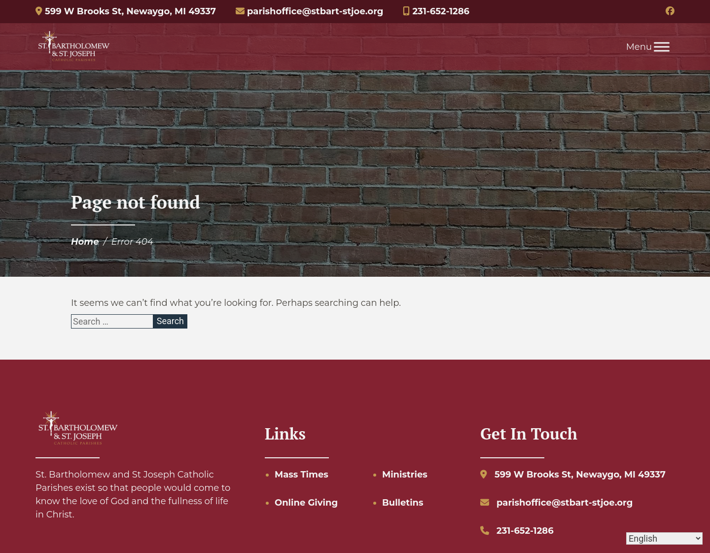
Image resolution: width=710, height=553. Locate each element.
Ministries (404, 474)
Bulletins (403, 502)
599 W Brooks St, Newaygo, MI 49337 (126, 11)
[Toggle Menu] (662, 46)
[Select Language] (664, 538)
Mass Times (301, 474)
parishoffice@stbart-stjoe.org (309, 11)
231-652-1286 (436, 11)
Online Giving (306, 502)
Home (85, 241)
